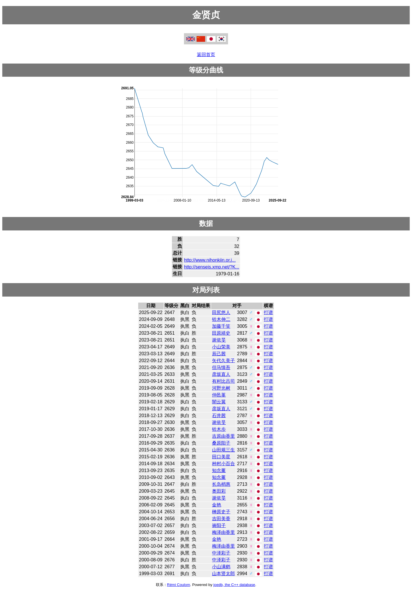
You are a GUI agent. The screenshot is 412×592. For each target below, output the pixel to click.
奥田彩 (219, 491)
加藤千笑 (221, 326)
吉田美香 (221, 518)
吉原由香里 (223, 436)
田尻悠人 (221, 312)
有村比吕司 (223, 381)
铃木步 (219, 429)
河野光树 (221, 388)
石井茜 (219, 415)
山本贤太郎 (223, 573)
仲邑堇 (219, 394)
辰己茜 (219, 353)
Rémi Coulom (178, 585)
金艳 (216, 504)
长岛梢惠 (221, 484)
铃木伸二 (221, 319)
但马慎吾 (221, 367)
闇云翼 (219, 401)
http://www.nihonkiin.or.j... (210, 260)
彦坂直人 (221, 374)
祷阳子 (219, 525)
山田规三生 (223, 449)
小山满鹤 (221, 566)
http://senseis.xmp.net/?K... (211, 267)
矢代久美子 (223, 360)
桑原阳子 (221, 443)
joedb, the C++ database (234, 585)
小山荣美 (221, 346)
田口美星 (221, 456)
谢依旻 (219, 340)
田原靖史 (221, 333)
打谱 (268, 312)
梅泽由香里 (223, 532)
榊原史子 (221, 511)
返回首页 (206, 54)
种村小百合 (223, 463)
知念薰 (219, 470)
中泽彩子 (221, 552)
